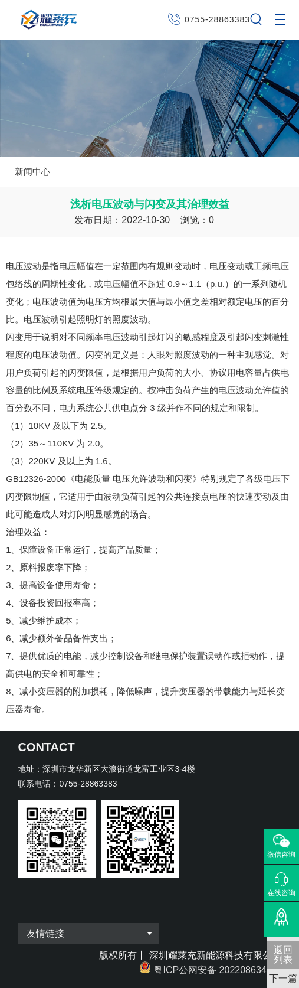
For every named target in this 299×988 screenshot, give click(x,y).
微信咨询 (281, 854)
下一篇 (283, 978)
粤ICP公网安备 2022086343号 (217, 970)
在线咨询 (281, 892)
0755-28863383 (217, 19)
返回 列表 (283, 954)
